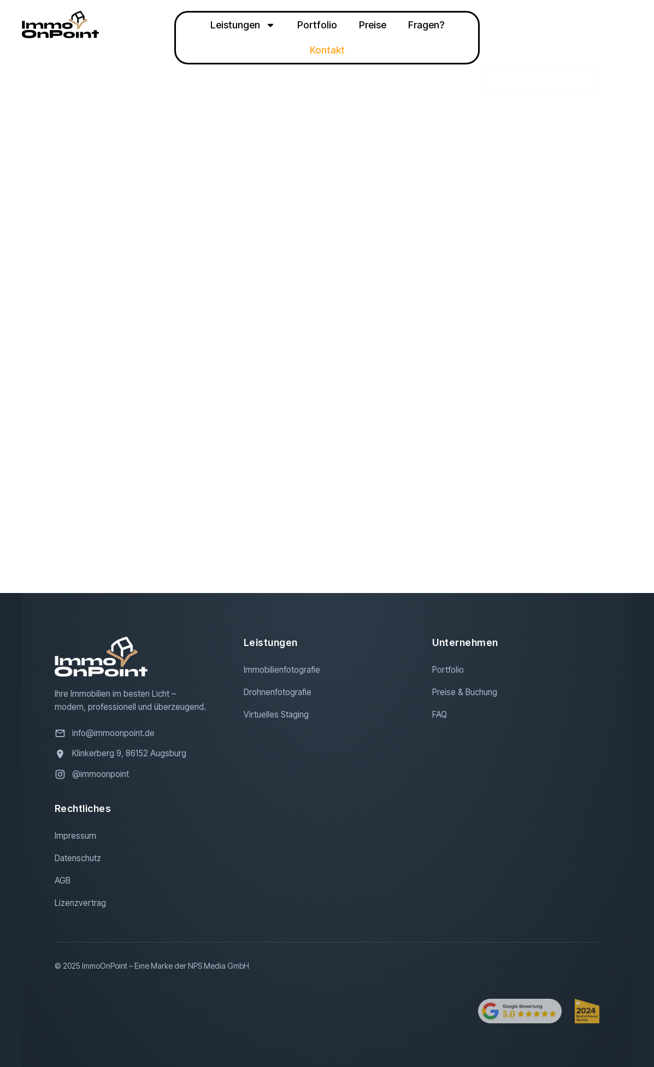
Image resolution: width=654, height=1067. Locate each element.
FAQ (439, 714)
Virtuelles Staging (276, 714)
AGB (62, 880)
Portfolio (317, 25)
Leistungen (242, 25)
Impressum (75, 836)
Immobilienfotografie (282, 670)
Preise (372, 25)
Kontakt (327, 50)
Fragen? (426, 25)
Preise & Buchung (464, 692)
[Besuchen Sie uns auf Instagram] (138, 774)
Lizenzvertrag (80, 903)
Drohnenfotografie (277, 692)
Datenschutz (78, 858)
